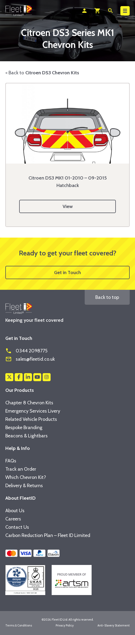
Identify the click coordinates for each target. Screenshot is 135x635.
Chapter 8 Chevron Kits (29, 403)
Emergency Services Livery (32, 411)
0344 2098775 (26, 351)
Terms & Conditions (18, 625)
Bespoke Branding (23, 427)
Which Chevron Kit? (25, 477)
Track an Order (20, 469)
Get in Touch (67, 272)
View (68, 206)
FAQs (10, 461)
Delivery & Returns (24, 486)
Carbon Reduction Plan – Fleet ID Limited (47, 535)
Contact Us (17, 527)
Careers (13, 519)
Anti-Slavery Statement (113, 625)
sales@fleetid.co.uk (30, 359)
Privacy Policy (65, 625)
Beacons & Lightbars (26, 436)
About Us (14, 511)
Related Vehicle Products (31, 419)
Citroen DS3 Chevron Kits (52, 73)
